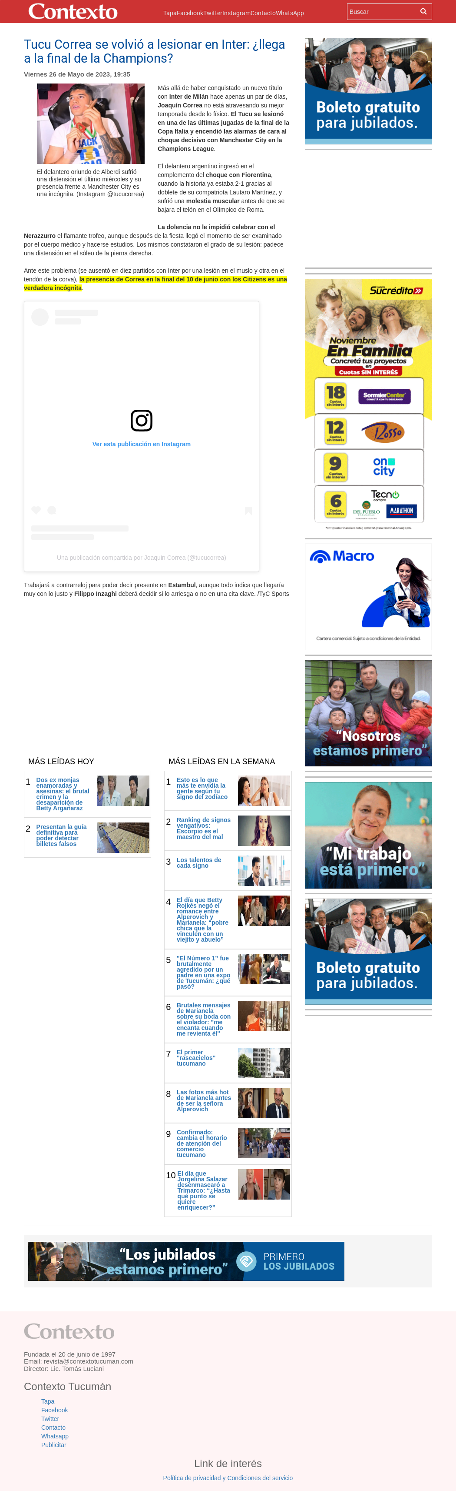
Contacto (263, 13)
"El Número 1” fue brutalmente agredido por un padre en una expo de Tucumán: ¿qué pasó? (204, 972)
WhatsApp (290, 13)
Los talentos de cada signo (199, 862)
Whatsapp (55, 1436)
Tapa (170, 12)
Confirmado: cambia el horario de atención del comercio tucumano (202, 1143)
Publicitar (53, 1444)
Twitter (212, 13)
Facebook (190, 13)
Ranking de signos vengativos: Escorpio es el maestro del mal (204, 828)
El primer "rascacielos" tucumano (196, 1058)
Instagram (236, 13)
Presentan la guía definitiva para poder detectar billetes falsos (61, 835)
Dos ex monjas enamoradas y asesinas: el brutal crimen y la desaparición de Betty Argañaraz (62, 794)
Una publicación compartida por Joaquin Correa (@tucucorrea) (141, 557)
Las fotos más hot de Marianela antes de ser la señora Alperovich (204, 1101)
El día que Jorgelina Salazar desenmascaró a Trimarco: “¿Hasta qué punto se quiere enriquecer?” (204, 1190)
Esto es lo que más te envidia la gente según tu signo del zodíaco (202, 788)
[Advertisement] (157, 685)
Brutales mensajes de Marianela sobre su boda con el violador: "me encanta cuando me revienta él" (204, 1019)
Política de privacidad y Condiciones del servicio (228, 1477)
